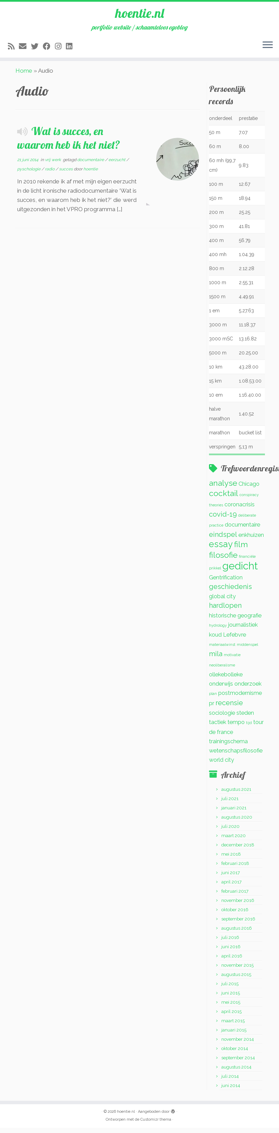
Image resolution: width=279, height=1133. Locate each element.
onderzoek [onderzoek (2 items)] (247, 689)
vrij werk (53, 164)
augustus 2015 (236, 979)
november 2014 (237, 1044)
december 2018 (237, 850)
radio (50, 174)
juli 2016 (230, 942)
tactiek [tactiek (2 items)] (217, 727)
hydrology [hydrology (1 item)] (218, 630)
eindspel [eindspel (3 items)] (223, 539)
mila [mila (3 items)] (215, 659)
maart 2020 (233, 840)
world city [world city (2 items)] (221, 765)
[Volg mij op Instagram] (60, 48)
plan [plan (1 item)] (213, 699)
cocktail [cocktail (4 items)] (223, 498)
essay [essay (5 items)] (221, 549)
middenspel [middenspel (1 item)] (247, 650)
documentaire (91, 164)
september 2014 (238, 1062)
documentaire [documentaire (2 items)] (242, 530)
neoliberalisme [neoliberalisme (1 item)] (222, 670)
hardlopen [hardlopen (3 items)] (225, 610)
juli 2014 (230, 1081)
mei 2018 (231, 859)
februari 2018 (235, 868)
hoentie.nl (140, 13)
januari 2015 (233, 1035)
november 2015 (237, 970)
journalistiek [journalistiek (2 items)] (243, 630)
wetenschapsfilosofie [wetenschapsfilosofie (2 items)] (236, 755)
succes (66, 174)
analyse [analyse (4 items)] (223, 488)
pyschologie (29, 174)
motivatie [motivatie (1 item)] (232, 660)
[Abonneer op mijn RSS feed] (13, 48)
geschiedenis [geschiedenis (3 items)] (230, 592)
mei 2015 (230, 1007)
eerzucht (117, 164)
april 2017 (231, 887)
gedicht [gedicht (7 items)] (240, 571)
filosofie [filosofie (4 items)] (223, 560)
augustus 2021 (236, 794)
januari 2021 (233, 813)
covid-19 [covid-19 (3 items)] (223, 519)
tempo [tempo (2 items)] (236, 727)
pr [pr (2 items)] (211, 708)
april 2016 (231, 961)
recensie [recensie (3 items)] (229, 708)
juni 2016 (231, 951)
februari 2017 (234, 896)
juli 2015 (230, 988)
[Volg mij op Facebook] (49, 48)
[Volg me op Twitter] (37, 48)
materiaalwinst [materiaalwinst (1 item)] (222, 650)
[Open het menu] (268, 47)
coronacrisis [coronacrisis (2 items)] (239, 509)
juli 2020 (230, 831)
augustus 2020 (236, 822)
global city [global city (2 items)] (222, 601)
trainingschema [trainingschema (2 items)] (228, 746)
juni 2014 (230, 1090)
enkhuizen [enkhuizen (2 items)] (251, 540)
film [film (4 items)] (241, 549)
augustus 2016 (236, 933)
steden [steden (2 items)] (245, 718)
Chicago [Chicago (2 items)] (249, 489)
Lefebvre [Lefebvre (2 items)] (234, 640)
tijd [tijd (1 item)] (249, 728)
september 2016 (238, 924)
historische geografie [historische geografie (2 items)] (235, 620)
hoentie (90, 174)
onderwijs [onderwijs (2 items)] (221, 689)
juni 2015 (230, 998)
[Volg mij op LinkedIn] (71, 48)
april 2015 (231, 1016)
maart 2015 (233, 1025)
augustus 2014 (236, 1072)
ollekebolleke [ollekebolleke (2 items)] (226, 679)
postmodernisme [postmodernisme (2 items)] (240, 698)
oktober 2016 (234, 914)
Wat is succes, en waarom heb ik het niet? (68, 143)
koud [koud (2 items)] (215, 640)
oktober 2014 (234, 1053)
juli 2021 (230, 803)
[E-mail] (25, 48)
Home (23, 75)
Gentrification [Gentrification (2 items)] (226, 582)
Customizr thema (155, 1124)
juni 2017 (230, 877)
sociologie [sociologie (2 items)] (222, 718)
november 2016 (237, 905)
